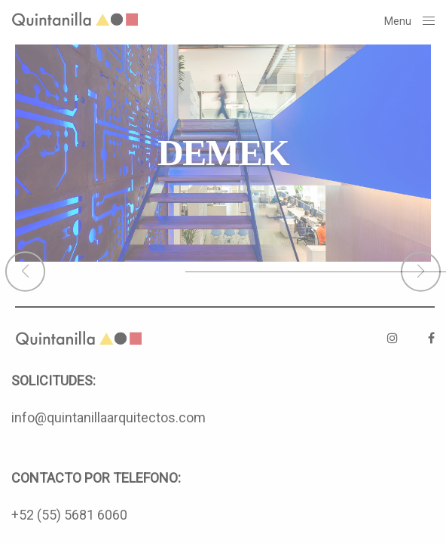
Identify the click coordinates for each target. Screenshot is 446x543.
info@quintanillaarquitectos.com (108, 417)
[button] (25, 271)
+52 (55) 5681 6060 (69, 515)
